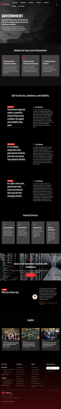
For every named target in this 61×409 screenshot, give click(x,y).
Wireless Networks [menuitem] (20, 369)
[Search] (56, 4)
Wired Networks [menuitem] (20, 367)
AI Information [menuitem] (9, 396)
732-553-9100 (6, 374)
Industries (24, 3)
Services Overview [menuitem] (20, 385)
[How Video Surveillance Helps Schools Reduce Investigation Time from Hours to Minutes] (11, 334)
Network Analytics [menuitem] (20, 381)
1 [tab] (44, 309)
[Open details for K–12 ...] (50, 65)
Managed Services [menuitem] (20, 371)
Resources (47, 3)
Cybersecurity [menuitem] (20, 378)
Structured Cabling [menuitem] (21, 374)
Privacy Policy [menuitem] (4, 396)
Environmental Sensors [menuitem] (36, 383)
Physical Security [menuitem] (20, 383)
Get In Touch (21, 6)
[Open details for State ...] (30, 65)
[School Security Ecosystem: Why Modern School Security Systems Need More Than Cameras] (50, 334)
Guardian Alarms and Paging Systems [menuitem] (37, 386)
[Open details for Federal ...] (11, 65)
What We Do (15, 3)
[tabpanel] (45, 297)
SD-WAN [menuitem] (18, 376)
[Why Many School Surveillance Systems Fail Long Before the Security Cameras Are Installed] (30, 334)
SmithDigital (11, 401)
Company (14, 6)
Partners (39, 3)
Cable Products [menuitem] (34, 371)
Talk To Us (30, 275)
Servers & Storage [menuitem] (35, 374)
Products (31, 3)
